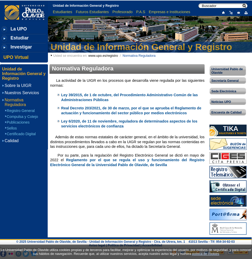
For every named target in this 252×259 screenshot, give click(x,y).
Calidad (12, 141)
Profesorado (122, 12)
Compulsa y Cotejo (22, 117)
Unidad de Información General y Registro (86, 5)
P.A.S (140, 12)
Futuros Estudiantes (92, 12)
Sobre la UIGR (18, 85)
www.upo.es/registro (103, 56)
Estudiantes (62, 12)
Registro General (21, 111)
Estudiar (20, 38)
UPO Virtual (15, 57)
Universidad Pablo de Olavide (227, 71)
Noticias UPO (221, 102)
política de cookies (205, 254)
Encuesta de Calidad (226, 112)
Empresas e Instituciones (169, 12)
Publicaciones (18, 122)
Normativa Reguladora (15, 102)
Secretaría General (225, 81)
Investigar (21, 47)
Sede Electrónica (223, 91)
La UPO (19, 28)
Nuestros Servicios (22, 93)
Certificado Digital (21, 134)
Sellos (12, 128)
